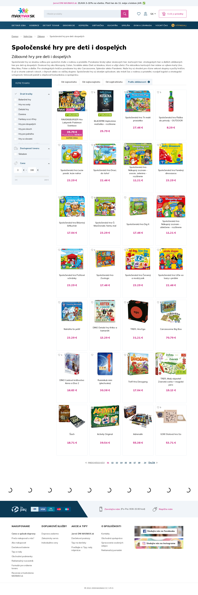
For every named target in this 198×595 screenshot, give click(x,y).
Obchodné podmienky (22, 558)
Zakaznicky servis (50, 540)
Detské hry (24, 109)
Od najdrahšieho (114, 82)
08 (139, 464)
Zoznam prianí (138, 13)
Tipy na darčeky (78, 544)
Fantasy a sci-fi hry (27, 119)
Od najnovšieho (69, 82)
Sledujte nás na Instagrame (160, 545)
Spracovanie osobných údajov (112, 546)
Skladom (23, 154)
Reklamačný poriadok (111, 552)
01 (108, 464)
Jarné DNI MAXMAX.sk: (65, 3)
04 (121, 464)
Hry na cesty (24, 104)
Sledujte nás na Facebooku (161, 533)
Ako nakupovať (19, 544)
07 (135, 464)
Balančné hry (25, 99)
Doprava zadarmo (50, 535)
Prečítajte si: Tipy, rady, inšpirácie (81, 550)
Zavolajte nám (112, 510)
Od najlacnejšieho (91, 82)
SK (152, 13)
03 (117, 464)
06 (130, 464)
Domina (22, 114)
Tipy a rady (17, 553)
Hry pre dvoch (25, 129)
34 (145, 464)
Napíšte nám (166, 510)
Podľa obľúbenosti (139, 82)
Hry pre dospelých (27, 124)
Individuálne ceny (50, 544)
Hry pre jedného (26, 134)
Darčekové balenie (20, 549)
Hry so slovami (25, 139)
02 (112, 464)
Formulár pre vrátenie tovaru (22, 568)
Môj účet (145, 13)
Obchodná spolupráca (111, 540)
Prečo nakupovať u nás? (23, 540)
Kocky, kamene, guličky (29, 143)
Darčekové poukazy (80, 540)
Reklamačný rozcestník (22, 562)
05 (126, 464)
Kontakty (105, 535)
